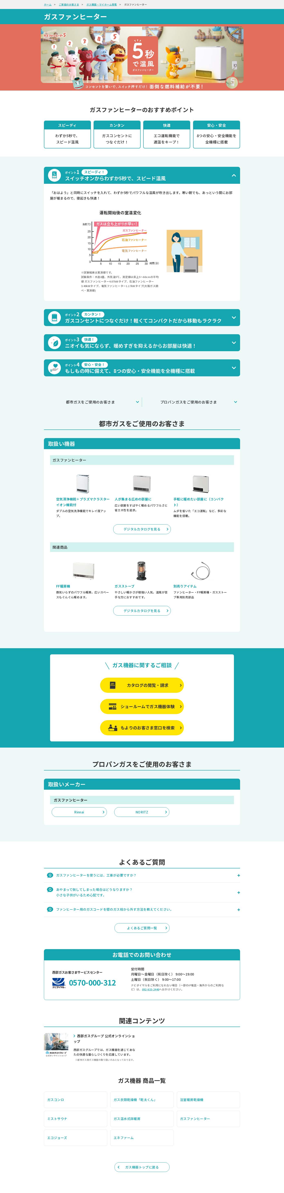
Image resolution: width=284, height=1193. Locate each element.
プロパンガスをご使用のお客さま (188, 402)
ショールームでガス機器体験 (147, 706)
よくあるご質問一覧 (142, 927)
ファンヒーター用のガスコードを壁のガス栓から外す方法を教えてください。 (114, 909)
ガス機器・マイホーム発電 (101, 4)
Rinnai (79, 812)
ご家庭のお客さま (69, 4)
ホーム (47, 4)
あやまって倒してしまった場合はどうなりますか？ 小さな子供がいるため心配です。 (94, 892)
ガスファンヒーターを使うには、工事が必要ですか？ (96, 875)
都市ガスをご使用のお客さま (90, 402)
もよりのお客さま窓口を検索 (148, 728)
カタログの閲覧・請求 (148, 685)
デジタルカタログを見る (142, 529)
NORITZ (141, 812)
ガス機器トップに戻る (142, 1167)
